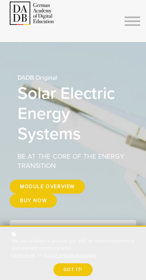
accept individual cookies (70, 255)
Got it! (73, 269)
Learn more (23, 255)
